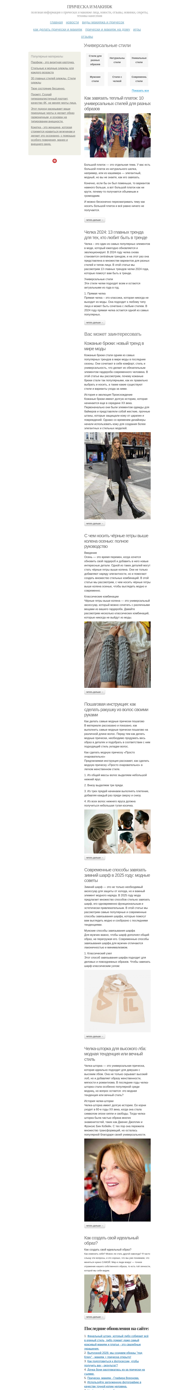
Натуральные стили (117, 60)
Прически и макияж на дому (107, 29)
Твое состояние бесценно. (48, 88)
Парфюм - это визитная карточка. (52, 62)
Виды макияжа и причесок (103, 22)
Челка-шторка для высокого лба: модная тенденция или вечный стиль (115, 1054)
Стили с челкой (117, 78)
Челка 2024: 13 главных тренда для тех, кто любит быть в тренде (115, 234)
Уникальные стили (139, 60)
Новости (72, 22)
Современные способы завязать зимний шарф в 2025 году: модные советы (117, 875)
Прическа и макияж (89, 6)
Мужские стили (95, 78)
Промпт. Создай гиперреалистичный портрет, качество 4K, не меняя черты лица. (54, 98)
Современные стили (139, 78)
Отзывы (87, 36)
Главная (56, 22)
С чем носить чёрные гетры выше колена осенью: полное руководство (116, 541)
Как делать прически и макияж (57, 29)
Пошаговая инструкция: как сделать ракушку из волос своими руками (116, 709)
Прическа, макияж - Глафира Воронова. (113, 1378)
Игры (137, 29)
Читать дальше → (94, 220)
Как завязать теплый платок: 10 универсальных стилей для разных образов (117, 103)
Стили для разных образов (95, 60)
